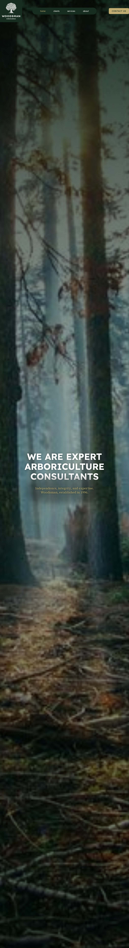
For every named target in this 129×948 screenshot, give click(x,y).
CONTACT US (119, 11)
